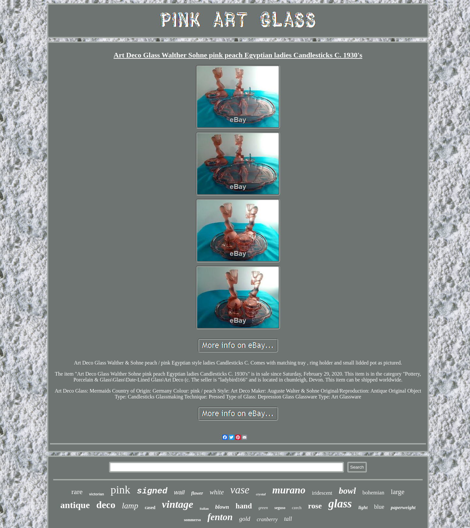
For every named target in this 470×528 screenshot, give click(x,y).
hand (244, 506)
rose (315, 506)
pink (120, 490)
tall (288, 519)
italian (204, 508)
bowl (347, 491)
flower (197, 493)
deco (105, 504)
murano (289, 490)
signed (152, 491)
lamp (130, 505)
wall (179, 492)
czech (297, 507)
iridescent (322, 493)
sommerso (192, 520)
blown (222, 507)
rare (77, 492)
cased (150, 507)
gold (244, 518)
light (363, 507)
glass (340, 503)
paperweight (403, 507)
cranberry (267, 519)
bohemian (373, 492)
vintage (177, 504)
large (398, 492)
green (263, 507)
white (217, 492)
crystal (261, 494)
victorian (96, 494)
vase (240, 490)
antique (75, 505)
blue (379, 507)
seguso (279, 507)
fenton (219, 517)
